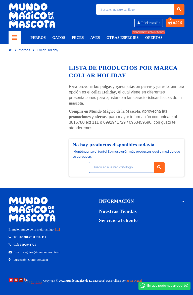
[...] (57, 229)
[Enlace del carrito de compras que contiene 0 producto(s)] (175, 23)
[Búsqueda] (140, 9)
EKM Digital (134, 280)
